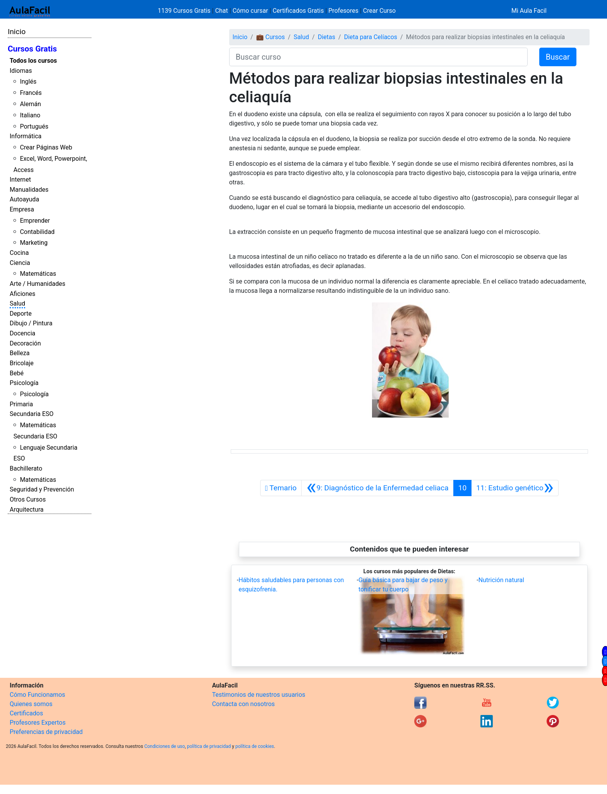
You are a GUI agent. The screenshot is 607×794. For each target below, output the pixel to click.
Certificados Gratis (298, 10)
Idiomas (21, 70)
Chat (221, 10)
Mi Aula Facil (529, 10)
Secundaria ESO (31, 414)
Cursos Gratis (32, 48)
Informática (25, 136)
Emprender (35, 220)
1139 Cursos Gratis (185, 10)
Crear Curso (379, 10)
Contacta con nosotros (243, 704)
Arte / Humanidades (37, 283)
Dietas (326, 37)
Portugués (34, 126)
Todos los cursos (33, 60)
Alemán (30, 104)
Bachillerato (26, 468)
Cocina (19, 252)
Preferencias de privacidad (46, 732)
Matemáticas (38, 273)
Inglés (28, 81)
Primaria (21, 404)
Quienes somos (31, 704)
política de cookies (254, 746)
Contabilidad (37, 231)
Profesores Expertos (37, 722)
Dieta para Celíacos (370, 37)
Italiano (30, 115)
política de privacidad (209, 746)
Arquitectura (26, 509)
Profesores (343, 10)
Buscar (558, 57)
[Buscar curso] (378, 57)
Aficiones (22, 293)
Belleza (19, 353)
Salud (17, 303)
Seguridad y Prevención (42, 489)
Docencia (22, 333)
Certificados (26, 713)
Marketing (33, 242)
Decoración (25, 343)
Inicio (17, 31)
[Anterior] (377, 488)
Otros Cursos (28, 499)
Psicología (24, 383)
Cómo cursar (250, 10)
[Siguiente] (515, 488)
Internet (20, 179)
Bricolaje (22, 363)
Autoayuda (24, 199)
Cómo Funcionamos (37, 694)
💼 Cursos (270, 37)
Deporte (21, 313)
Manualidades (29, 189)
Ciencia (20, 262)
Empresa (22, 209)
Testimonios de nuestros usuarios (258, 694)
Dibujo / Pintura (31, 323)
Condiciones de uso (164, 746)
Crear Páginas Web (46, 147)
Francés (30, 92)
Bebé (17, 373)
